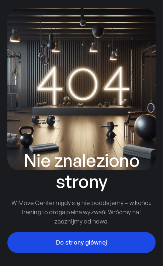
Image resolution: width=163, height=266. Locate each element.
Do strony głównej (81, 242)
